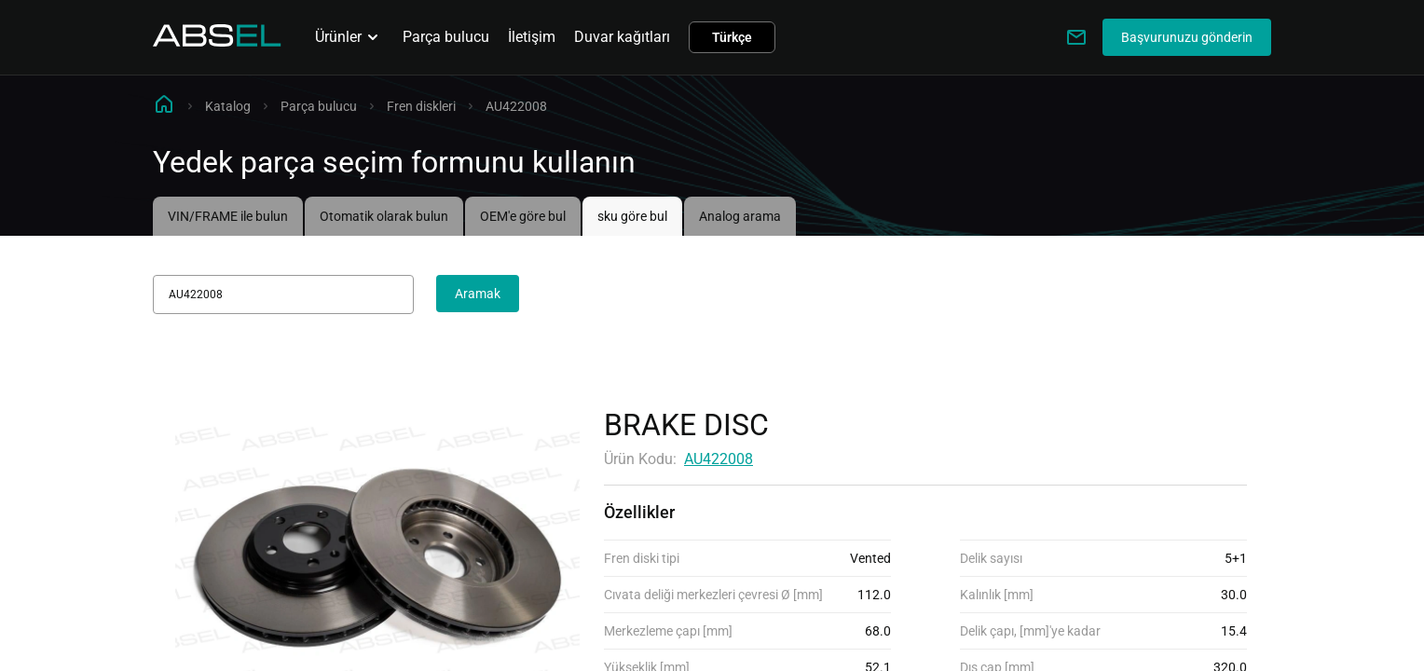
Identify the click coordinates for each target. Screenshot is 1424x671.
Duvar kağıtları (622, 37)
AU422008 (718, 459)
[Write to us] (1076, 37)
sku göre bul (632, 216)
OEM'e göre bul (523, 216)
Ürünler (349, 37)
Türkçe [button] (732, 37)
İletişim (531, 37)
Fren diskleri (421, 106)
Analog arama (740, 216)
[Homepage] (217, 41)
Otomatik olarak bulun (384, 216)
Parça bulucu (446, 37)
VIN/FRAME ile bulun (228, 216)
